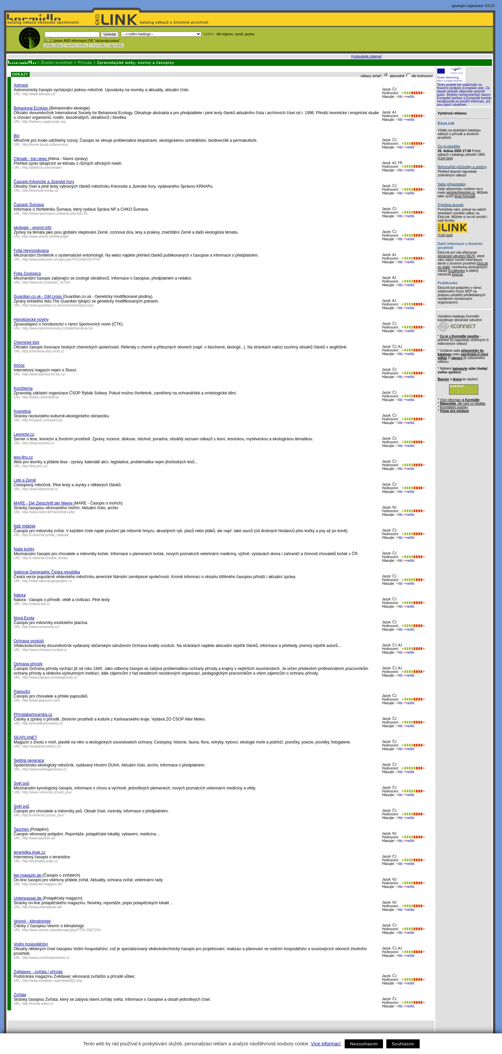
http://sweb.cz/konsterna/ (40, 397)
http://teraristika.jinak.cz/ (40, 861)
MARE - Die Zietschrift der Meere (44, 503)
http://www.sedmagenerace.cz (44, 769)
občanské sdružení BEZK (456, 256)
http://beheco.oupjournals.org (44, 121)
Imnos (19, 365)
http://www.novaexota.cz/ (40, 627)
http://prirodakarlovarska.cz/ (42, 723)
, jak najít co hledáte (463, 403)
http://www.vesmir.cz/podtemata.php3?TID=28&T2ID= (62, 930)
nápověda (115, 45)
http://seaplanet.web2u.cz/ (41, 746)
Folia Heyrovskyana (31, 250)
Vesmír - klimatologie (32, 921)
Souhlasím (403, 1043)
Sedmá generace (29, 760)
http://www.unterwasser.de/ (42, 907)
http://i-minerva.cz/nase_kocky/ (45, 558)
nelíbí (409, 97)
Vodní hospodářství (31, 944)
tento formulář (465, 196)
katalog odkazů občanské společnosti (42, 22)
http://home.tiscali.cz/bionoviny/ (45, 144)
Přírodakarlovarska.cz (33, 714)
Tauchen (22, 829)
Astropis (21, 85)
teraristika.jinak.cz (29, 852)
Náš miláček (24, 526)
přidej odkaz (53, 45)
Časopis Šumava (29, 204)
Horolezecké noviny (31, 319)
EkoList (457, 274)
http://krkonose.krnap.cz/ (40, 190)
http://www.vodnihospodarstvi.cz (46, 957)
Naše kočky (24, 549)
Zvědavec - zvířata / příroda (38, 971)
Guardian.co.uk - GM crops (38, 296)
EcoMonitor (456, 271)
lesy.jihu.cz (23, 457)
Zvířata (20, 994)
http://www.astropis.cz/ (38, 94)
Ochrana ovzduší (29, 641)
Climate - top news (31, 158)
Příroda (85, 63)
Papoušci (22, 691)
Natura (20, 595)
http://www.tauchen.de (38, 838)
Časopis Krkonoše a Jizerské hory (44, 181)
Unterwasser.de (28, 898)
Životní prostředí (57, 63)
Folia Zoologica (27, 273)
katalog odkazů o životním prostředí (175, 22)
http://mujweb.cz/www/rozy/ (42, 420)
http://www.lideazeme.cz (40, 489)
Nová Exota (24, 618)
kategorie (459, 368)
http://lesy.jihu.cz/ (35, 466)
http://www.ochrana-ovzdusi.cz (44, 650)
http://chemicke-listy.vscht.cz (43, 351)
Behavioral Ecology (31, 108)
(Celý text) (445, 158)
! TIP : (48, 41)
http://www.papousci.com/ (41, 700)
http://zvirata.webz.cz (37, 1003)
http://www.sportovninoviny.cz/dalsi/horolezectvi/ (57, 328)
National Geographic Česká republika (47, 572)
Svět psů (21, 783)
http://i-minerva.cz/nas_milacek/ (45, 535)
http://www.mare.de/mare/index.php (48, 512)
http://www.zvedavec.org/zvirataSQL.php (52, 980)
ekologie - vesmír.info (32, 227)
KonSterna (23, 388)
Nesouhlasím (364, 1043)
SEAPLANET (25, 737)
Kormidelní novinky (454, 407)
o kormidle (97, 45)
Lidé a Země (25, 480)
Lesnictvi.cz (24, 434)
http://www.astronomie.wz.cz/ (43, 374)
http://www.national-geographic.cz (47, 581)
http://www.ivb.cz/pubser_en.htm (46, 282)
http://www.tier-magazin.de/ (42, 884)
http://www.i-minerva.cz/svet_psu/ (47, 792)
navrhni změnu (76, 45)
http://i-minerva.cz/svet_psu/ (43, 815)
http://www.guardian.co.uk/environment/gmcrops (57, 305)
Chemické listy (26, 342)
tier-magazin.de (28, 875)
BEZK (490, 6)
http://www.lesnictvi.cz (38, 443)
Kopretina (22, 411)
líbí (399, 97)
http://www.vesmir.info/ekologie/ (45, 236)
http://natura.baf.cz (36, 604)
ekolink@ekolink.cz (461, 192)
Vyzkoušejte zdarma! (366, 56)
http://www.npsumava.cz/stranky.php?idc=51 (55, 213)
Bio (16, 135)
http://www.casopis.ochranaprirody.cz (49, 677)
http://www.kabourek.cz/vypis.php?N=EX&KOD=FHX (61, 259)
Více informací (326, 1043)
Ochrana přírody (28, 664)
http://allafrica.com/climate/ (42, 167)
